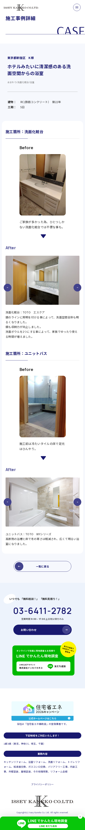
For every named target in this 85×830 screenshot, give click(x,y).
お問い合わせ (29, 630)
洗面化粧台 (23, 82)
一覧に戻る (42, 566)
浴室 (32, 82)
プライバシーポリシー (42, 784)
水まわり (11, 82)
